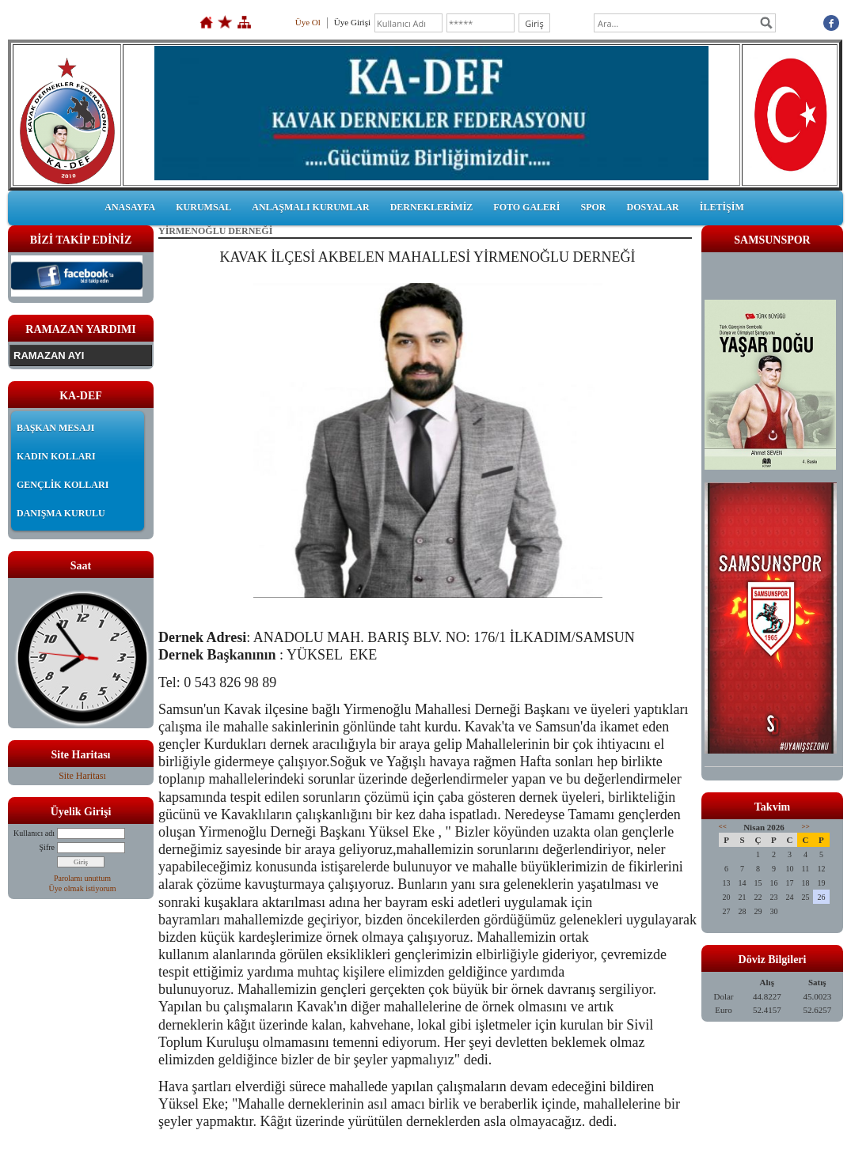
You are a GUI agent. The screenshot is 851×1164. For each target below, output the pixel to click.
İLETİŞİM (722, 207)
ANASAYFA (129, 207)
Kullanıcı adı (34, 833)
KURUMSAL (203, 207)
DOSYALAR (652, 207)
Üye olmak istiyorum (82, 888)
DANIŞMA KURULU (61, 513)
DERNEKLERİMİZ (431, 207)
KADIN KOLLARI (56, 456)
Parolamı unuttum (82, 878)
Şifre (47, 847)
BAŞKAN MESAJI (55, 427)
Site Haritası (82, 775)
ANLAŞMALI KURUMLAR (310, 207)
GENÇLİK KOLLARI (62, 484)
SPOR (593, 207)
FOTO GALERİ (526, 207)
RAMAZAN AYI (48, 355)
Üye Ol (308, 22)
